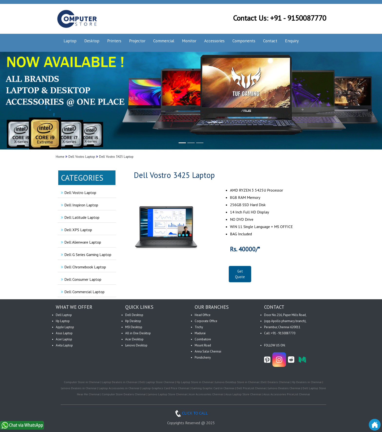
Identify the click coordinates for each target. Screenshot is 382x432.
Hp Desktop (133, 321)
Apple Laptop (65, 327)
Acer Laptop (64, 339)
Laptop (70, 41)
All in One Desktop (138, 333)
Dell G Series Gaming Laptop (85, 254)
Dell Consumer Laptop (80, 279)
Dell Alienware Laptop (80, 242)
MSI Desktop (133, 327)
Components (243, 41)
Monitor (189, 41)
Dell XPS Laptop (76, 229)
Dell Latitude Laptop (79, 217)
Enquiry (292, 41)
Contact (270, 41)
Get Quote (240, 274)
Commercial (163, 41)
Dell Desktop (134, 315)
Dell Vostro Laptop (78, 192)
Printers (114, 41)
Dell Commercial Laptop (82, 291)
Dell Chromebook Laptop (83, 266)
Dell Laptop (64, 315)
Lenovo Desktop (136, 345)
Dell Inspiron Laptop (79, 205)
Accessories (214, 41)
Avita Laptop (64, 345)
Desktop (91, 41)
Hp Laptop (63, 321)
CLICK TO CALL (191, 413)
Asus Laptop (64, 333)
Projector (137, 41)
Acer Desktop (134, 339)
